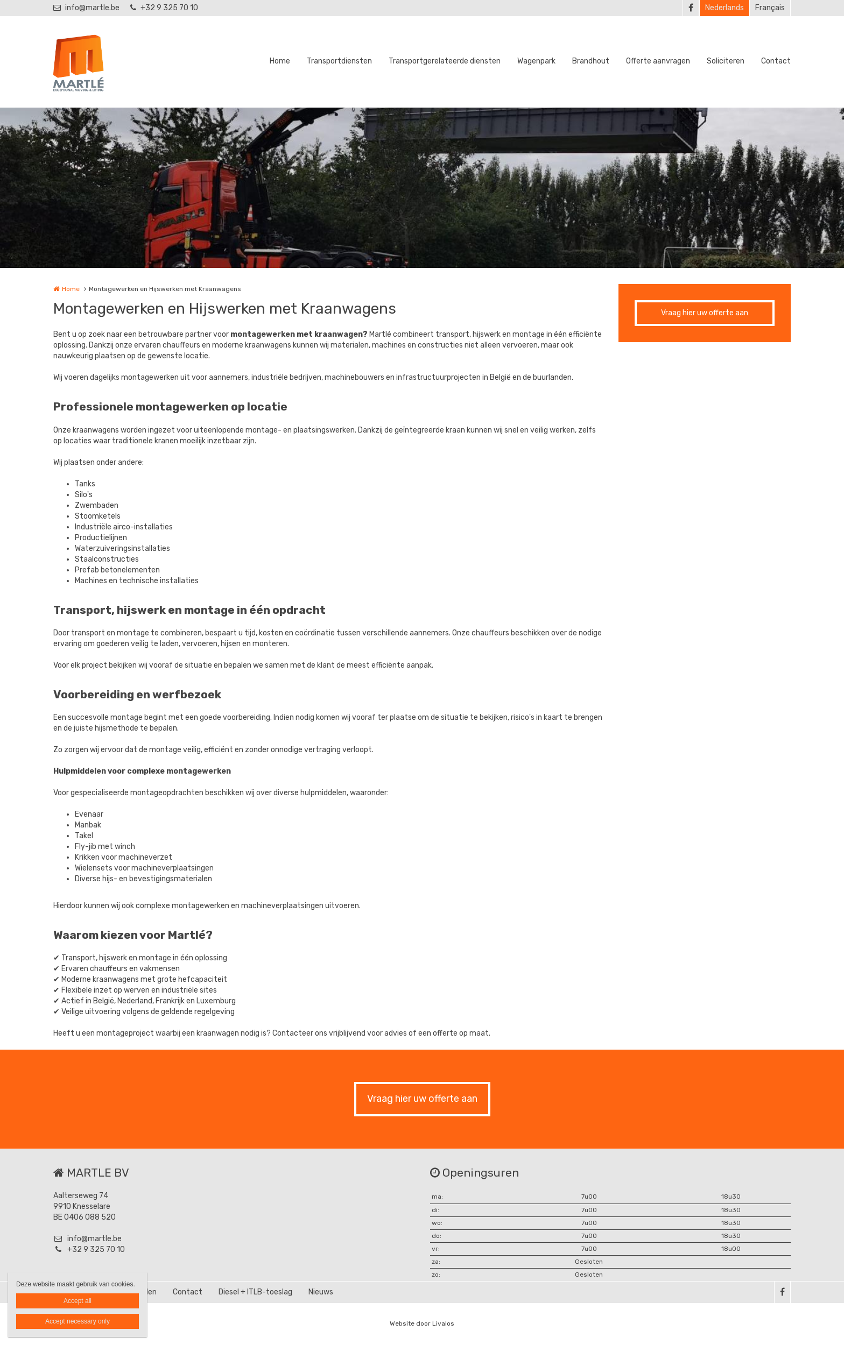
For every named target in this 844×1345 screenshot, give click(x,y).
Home (280, 61)
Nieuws (320, 1292)
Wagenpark (536, 61)
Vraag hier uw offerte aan (704, 312)
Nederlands (724, 7)
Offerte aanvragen (658, 61)
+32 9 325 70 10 (164, 7)
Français (770, 7)
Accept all (78, 1301)
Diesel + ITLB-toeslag (255, 1292)
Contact (776, 61)
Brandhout (590, 61)
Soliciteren (725, 61)
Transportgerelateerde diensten (445, 61)
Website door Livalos (422, 1323)
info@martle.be (86, 7)
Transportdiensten (339, 61)
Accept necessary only (77, 1321)
